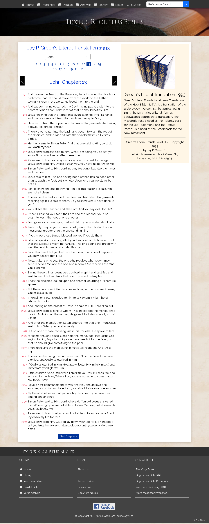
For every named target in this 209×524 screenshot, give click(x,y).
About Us (83, 469)
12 (83, 64)
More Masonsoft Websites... (152, 492)
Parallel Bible (29, 487)
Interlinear (46, 4)
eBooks (134, 4)
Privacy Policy (86, 487)
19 (71, 69)
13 (88, 64)
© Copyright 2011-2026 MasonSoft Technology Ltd (104, 516)
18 (65, 69)
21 (82, 69)
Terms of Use (86, 481)
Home (28, 4)
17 (60, 69)
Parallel (65, 4)
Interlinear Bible (31, 481)
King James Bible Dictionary (152, 481)
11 (78, 64)
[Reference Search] (164, 4)
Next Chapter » (68, 436)
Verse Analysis (30, 492)
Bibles (117, 4)
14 (94, 64)
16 (55, 69)
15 (99, 64)
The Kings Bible (145, 469)
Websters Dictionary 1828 (151, 487)
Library (101, 4)
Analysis (83, 4)
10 (73, 64)
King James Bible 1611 (148, 475)
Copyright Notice (88, 492)
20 (76, 69)
